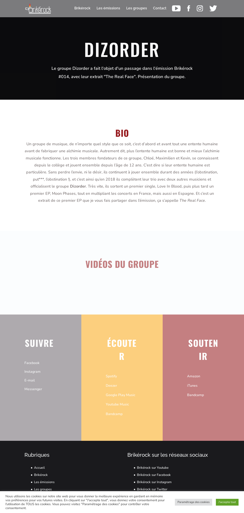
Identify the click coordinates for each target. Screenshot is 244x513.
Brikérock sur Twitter (152, 489)
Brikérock (41, 475)
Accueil (39, 467)
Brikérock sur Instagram (154, 482)
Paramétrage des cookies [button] (193, 502)
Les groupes (43, 489)
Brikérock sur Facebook (154, 475)
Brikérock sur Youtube (153, 467)
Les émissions (44, 482)
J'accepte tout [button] (227, 502)
